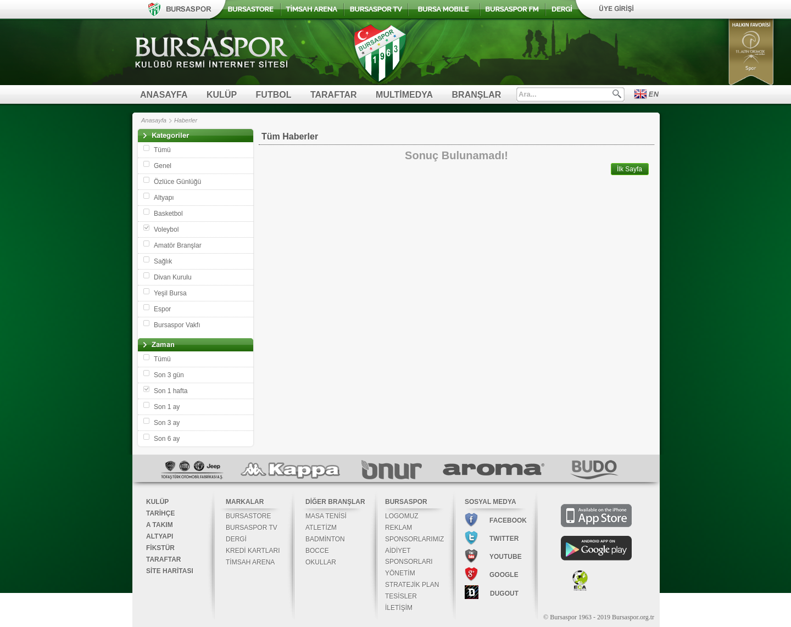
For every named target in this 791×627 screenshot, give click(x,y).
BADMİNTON (325, 539)
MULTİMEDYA (404, 94)
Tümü (162, 150)
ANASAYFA (164, 94)
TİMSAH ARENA (250, 562)
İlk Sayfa (629, 169)
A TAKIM (159, 525)
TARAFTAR (333, 94)
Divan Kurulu (173, 277)
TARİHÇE (160, 513)
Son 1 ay (167, 407)
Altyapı (164, 197)
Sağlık (163, 261)
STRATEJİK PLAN (412, 585)
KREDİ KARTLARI (253, 551)
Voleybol (166, 229)
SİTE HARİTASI (169, 571)
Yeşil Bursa (170, 293)
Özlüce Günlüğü (177, 182)
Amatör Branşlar (178, 245)
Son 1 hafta (170, 391)
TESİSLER (401, 596)
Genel (162, 166)
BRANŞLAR (477, 94)
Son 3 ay (167, 423)
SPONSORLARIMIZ (414, 539)
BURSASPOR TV (251, 527)
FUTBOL (274, 94)
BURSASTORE (248, 516)
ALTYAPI (159, 536)
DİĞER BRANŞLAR (335, 502)
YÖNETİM (400, 573)
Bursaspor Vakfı (177, 325)
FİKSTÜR (160, 548)
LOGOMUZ (402, 516)
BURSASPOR (406, 502)
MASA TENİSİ (326, 516)
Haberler (185, 120)
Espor (162, 309)
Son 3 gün (169, 375)
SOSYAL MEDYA (490, 502)
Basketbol (168, 213)
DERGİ (236, 539)
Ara (616, 93)
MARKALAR (245, 502)
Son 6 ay (167, 439)
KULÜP (222, 94)
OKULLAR (320, 562)
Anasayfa (153, 120)
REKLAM (398, 527)
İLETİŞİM (399, 608)
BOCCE (317, 551)
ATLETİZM (321, 527)
